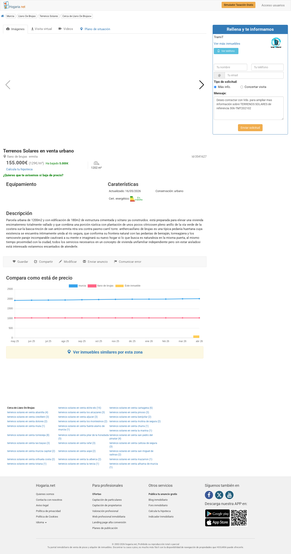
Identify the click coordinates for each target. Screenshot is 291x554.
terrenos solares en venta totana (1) (26, 463)
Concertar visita (255, 87)
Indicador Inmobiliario (161, 513)
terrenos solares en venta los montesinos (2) (82, 421)
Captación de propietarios (107, 503)
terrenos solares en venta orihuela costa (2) (31, 459)
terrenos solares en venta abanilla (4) (27, 412)
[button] (77, 16)
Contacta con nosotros (49, 499)
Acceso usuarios (273, 5)
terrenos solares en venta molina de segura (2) (135, 421)
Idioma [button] (41, 518)
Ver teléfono (226, 51)
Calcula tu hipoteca (19, 169)
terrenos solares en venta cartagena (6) (131, 407)
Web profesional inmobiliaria (108, 513)
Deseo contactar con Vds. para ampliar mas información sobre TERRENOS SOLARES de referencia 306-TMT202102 (249, 108)
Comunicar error (127, 262)
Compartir (43, 262)
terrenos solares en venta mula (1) (26, 426)
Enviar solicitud (250, 127)
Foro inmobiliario (158, 503)
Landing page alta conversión (109, 518)
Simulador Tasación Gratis (238, 4)
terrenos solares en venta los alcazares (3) (81, 412)
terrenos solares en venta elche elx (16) (79, 407)
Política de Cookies (47, 513)
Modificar (68, 262)
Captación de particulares (107, 499)
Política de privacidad (48, 508)
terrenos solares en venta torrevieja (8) (28, 435)
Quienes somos (45, 494)
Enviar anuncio (95, 262)
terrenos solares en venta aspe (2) (77, 451)
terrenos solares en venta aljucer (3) (78, 416)
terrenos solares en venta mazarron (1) (130, 459)
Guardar (20, 262)
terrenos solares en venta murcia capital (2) (31, 451)
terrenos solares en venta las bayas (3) (28, 443)
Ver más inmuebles (227, 44)
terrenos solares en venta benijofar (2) (130, 416)
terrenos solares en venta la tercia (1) (78, 463)
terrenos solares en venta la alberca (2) (79, 459)
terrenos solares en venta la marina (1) (130, 430)
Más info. (224, 87)
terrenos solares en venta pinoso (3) (129, 412)
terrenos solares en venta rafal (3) (76, 443)
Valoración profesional (105, 508)
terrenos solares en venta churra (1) (129, 426)
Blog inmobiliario (158, 499)
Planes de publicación (105, 523)
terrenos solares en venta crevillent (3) (28, 416)
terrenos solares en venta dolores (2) (27, 421)
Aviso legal (42, 503)
